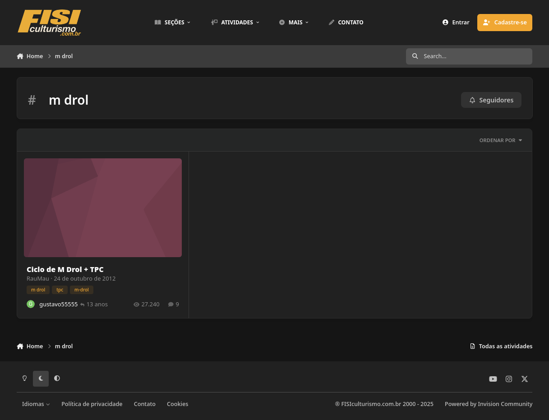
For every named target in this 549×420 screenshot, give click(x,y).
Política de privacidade (91, 404)
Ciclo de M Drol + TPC (65, 269)
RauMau (38, 278)
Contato (145, 404)
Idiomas (36, 404)
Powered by (488, 404)
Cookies (177, 404)
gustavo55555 (58, 304)
